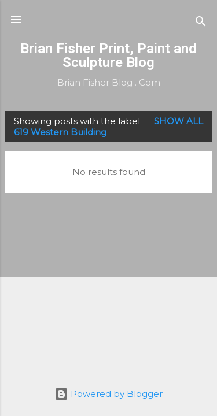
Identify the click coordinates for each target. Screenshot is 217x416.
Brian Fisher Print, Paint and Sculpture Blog (108, 55)
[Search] (201, 23)
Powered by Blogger (108, 393)
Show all (178, 121)
